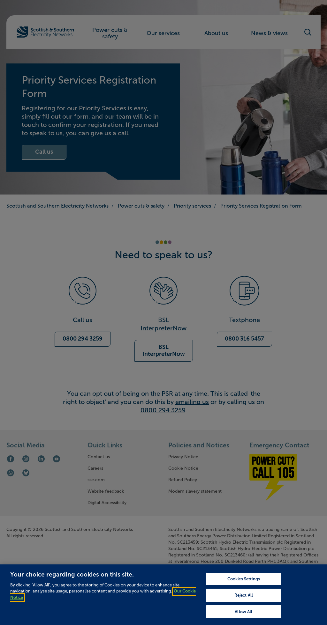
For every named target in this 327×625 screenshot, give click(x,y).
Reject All (243, 600)
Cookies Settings (243, 584)
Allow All (243, 616)
